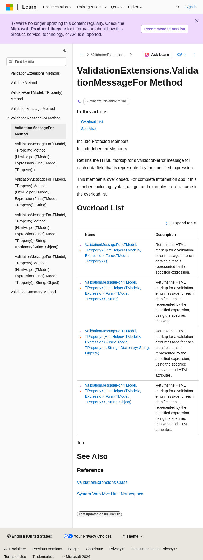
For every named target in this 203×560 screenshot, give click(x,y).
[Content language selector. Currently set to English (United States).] (29, 536)
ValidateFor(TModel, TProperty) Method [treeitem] (36, 95)
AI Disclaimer (15, 549)
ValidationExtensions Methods (109, 55)
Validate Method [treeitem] (24, 83)
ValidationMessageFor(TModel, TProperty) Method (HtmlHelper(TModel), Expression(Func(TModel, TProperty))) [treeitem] (40, 157)
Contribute (94, 549)
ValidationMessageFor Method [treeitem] (34, 131)
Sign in (191, 7)
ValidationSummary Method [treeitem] (33, 292)
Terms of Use (15, 556)
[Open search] (178, 7)
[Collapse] (64, 50)
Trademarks (42, 556)
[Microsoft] (9, 7)
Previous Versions (47, 549)
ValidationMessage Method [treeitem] (33, 108)
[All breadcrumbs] (81, 55)
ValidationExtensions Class (102, 482)
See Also (88, 128)
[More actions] (194, 55)
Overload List (92, 122)
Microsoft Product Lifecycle (38, 29)
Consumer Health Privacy (153, 549)
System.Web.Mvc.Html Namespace (110, 494)
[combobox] (36, 61)
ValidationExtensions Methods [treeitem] (35, 73)
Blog (72, 549)
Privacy (115, 549)
